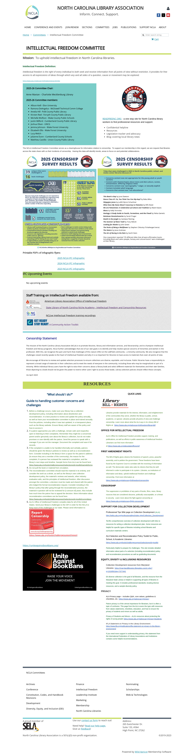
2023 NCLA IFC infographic (71, 268)
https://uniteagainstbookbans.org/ (41, 545)
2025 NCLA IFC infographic (71, 258)
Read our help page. (95, 725)
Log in (168, 8)
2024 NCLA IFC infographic (71, 263)
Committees (39, 34)
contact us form (89, 720)
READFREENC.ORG (112, 118)
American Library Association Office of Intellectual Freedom (76, 301)
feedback (85, 728)
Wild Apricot (141, 751)
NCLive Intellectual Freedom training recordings (71, 315)
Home (26, 34)
